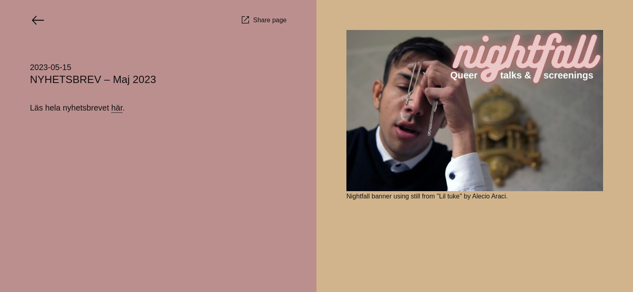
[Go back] (38, 20)
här (116, 107)
